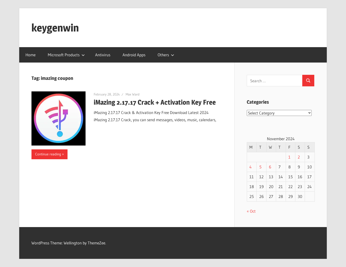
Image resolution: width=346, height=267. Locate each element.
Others (166, 54)
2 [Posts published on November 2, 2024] (299, 156)
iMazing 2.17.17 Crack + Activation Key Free (155, 102)
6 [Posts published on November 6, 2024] (270, 166)
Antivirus (102, 54)
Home (30, 54)
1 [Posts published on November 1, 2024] (289, 156)
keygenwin (55, 27)
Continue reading (48, 154)
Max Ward (133, 94)
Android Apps (134, 54)
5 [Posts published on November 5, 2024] (260, 166)
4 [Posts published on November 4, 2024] (250, 166)
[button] (58, 118)
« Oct (251, 211)
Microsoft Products (66, 54)
